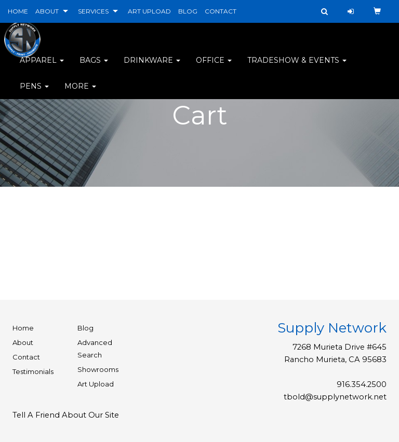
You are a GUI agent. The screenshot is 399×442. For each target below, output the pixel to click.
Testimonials (33, 371)
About (22, 342)
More (80, 93)
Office (214, 67)
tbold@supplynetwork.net (335, 397)
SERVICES (93, 11)
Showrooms (97, 369)
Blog (85, 328)
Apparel (42, 67)
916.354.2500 (362, 384)
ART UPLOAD (149, 11)
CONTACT (220, 11)
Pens (34, 93)
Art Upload (95, 384)
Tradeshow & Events (297, 67)
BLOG (187, 11)
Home (23, 328)
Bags (93, 67)
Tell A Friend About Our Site (65, 415)
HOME (18, 11)
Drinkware (152, 67)
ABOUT (47, 11)
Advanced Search (94, 348)
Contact (26, 357)
